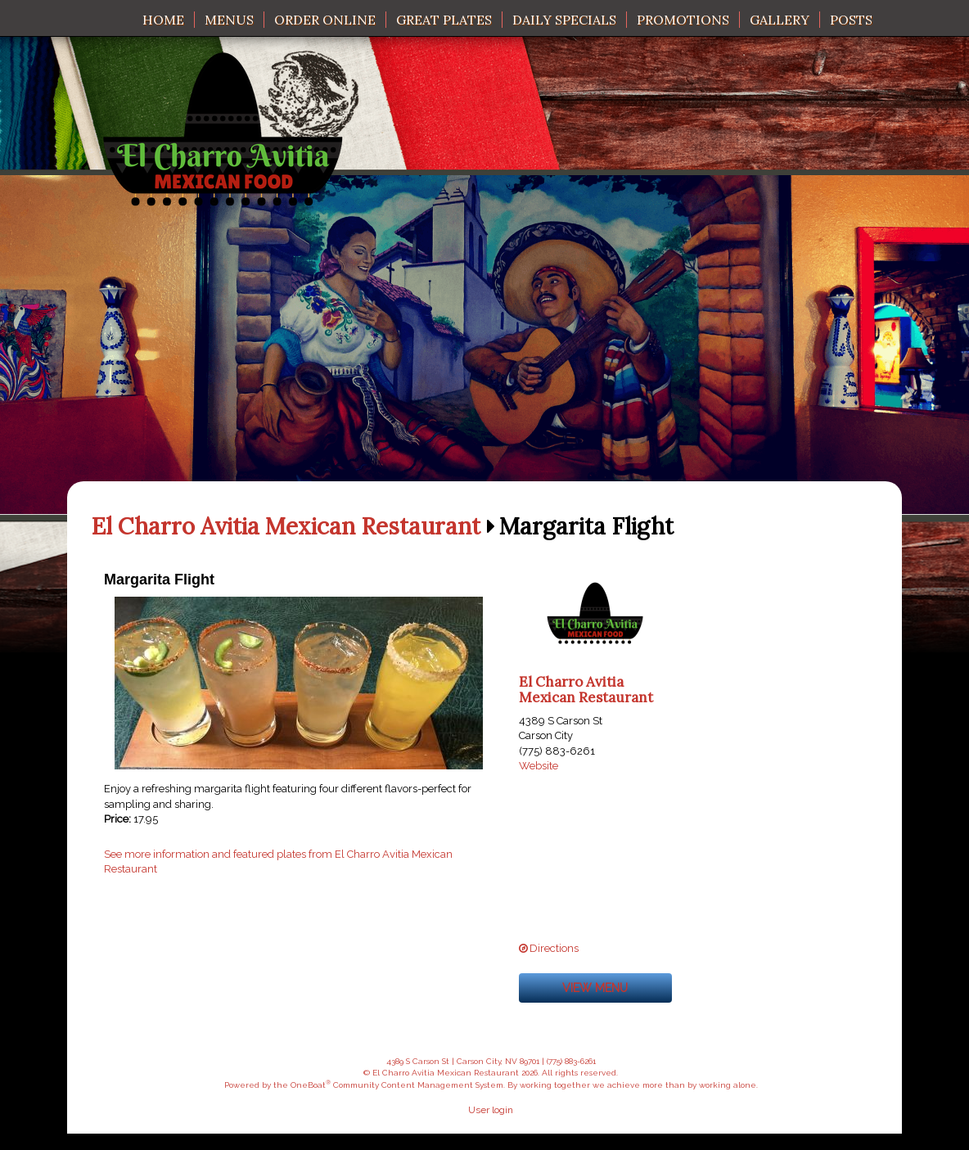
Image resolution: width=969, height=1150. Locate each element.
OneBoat (311, 1084)
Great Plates (444, 19)
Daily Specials (564, 19)
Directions (554, 948)
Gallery (779, 19)
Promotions (683, 19)
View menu (595, 987)
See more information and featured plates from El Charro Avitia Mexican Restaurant (278, 862)
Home (163, 19)
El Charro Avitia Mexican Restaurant (286, 526)
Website (538, 766)
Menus (229, 19)
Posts (851, 19)
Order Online (325, 19)
